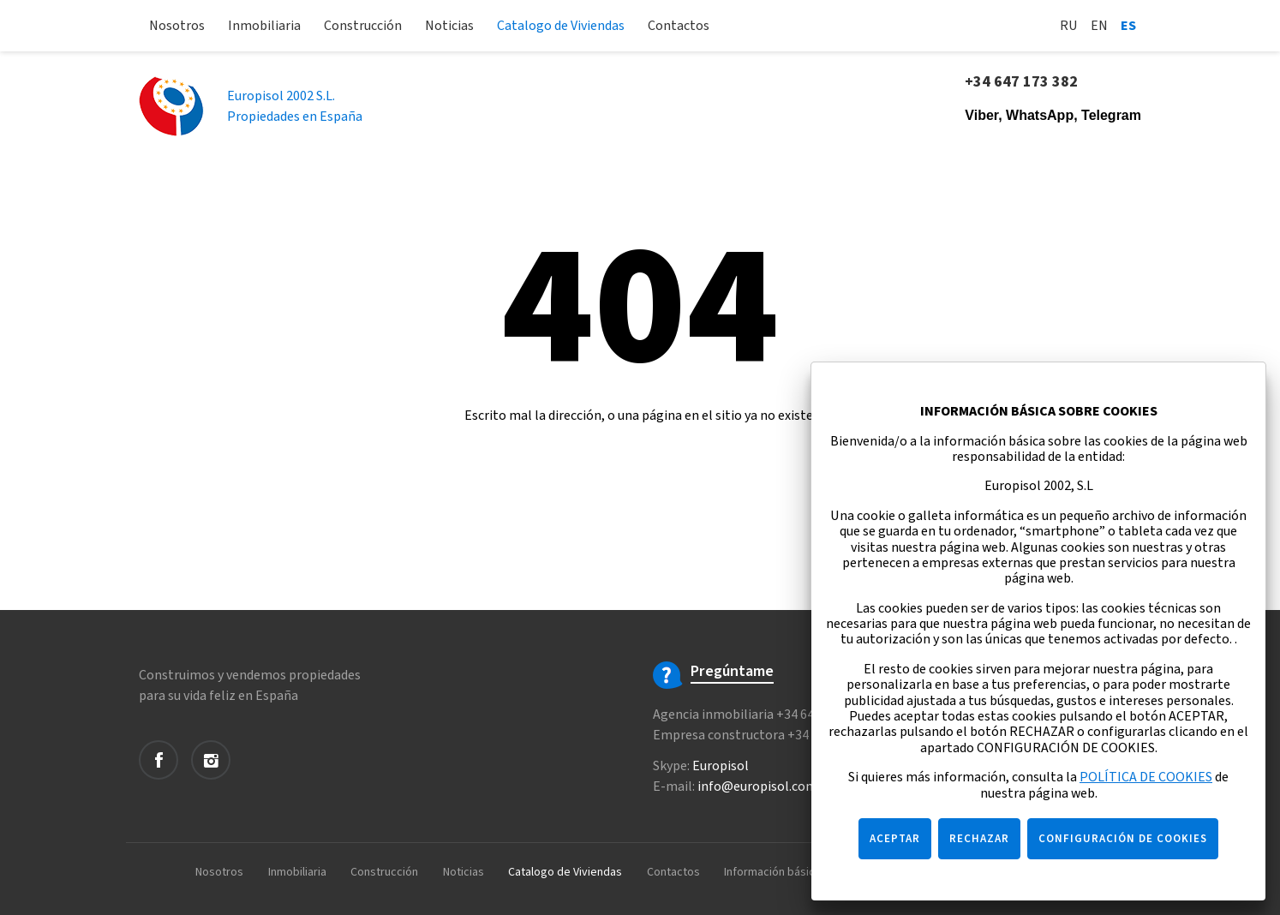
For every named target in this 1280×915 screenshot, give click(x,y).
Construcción (363, 25)
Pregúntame (732, 671)
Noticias (449, 25)
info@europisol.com (757, 786)
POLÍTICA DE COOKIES (1146, 777)
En (1099, 25)
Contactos (678, 25)
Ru (1069, 25)
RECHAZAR (979, 838)
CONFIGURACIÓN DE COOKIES (1122, 838)
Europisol (720, 766)
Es (1128, 25)
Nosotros (177, 25)
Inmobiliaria (264, 25)
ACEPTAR (895, 838)
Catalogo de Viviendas (561, 25)
